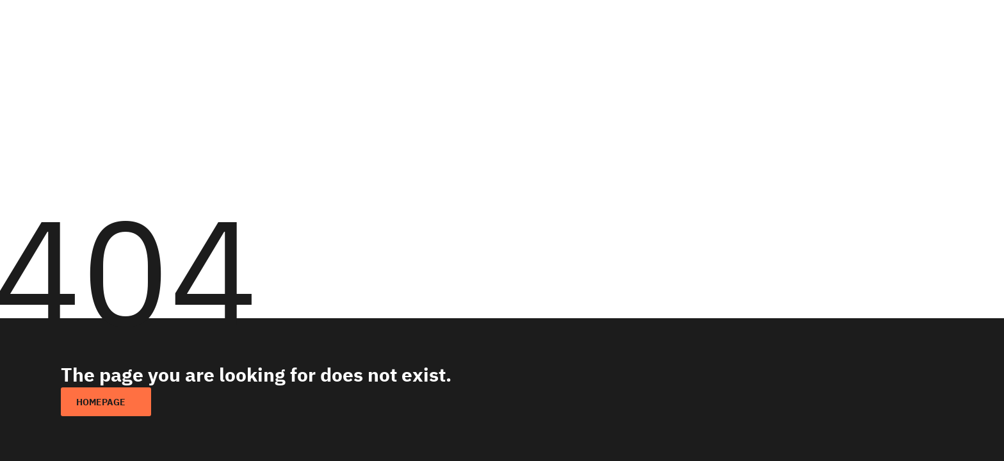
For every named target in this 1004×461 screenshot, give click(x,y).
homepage (100, 402)
